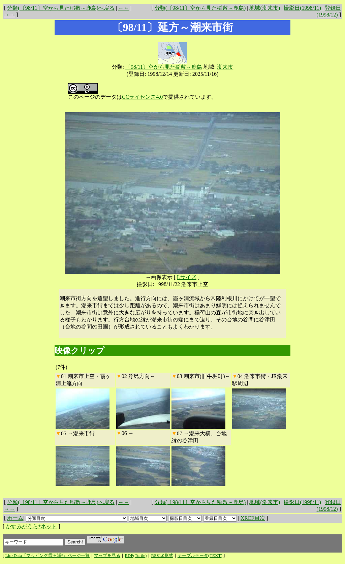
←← (123, 8)
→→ (9, 15)
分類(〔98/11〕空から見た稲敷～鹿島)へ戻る (61, 8)
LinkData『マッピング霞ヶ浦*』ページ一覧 (47, 555)
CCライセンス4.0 (142, 97)
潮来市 (225, 67)
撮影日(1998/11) (302, 8)
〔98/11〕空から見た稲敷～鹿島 (163, 67)
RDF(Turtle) (136, 555)
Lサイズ (186, 277)
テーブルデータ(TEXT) (200, 555)
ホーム (15, 518)
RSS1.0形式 (162, 555)
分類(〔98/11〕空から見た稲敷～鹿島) (200, 8)
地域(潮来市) (264, 8)
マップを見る (107, 555)
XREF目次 (253, 518)
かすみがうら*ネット (31, 526)
